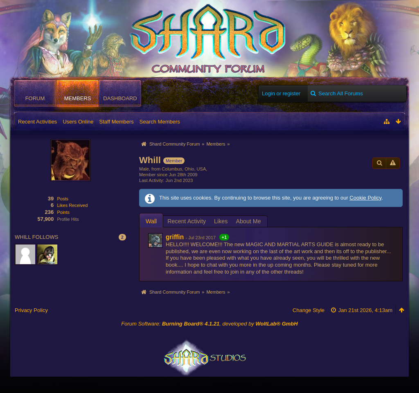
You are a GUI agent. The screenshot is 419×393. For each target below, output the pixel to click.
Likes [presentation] (221, 221)
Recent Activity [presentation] (186, 221)
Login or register (281, 93)
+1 (224, 237)
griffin (175, 237)
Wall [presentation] (151, 221)
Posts (62, 198)
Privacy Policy (31, 310)
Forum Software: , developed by (209, 324)
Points (63, 212)
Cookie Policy (365, 198)
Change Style (308, 310)
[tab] (151, 221)
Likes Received (72, 205)
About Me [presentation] (248, 221)
